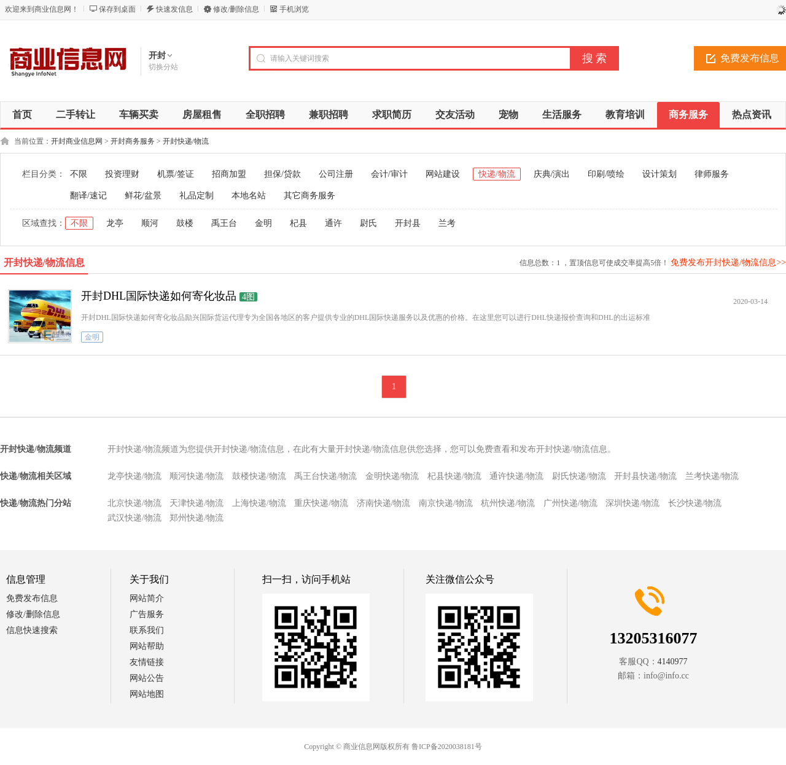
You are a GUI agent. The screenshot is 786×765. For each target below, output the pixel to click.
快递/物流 (496, 174)
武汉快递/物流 (134, 517)
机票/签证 (175, 174)
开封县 (408, 223)
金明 (263, 223)
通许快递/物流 (516, 476)
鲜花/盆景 (143, 195)
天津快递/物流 (196, 503)
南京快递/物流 (446, 503)
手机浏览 (294, 9)
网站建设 (443, 174)
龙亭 (114, 223)
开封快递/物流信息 (44, 262)
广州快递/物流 (570, 503)
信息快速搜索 (32, 630)
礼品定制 (196, 195)
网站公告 (147, 678)
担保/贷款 (282, 174)
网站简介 (147, 598)
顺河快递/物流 (196, 476)
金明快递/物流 (392, 476)
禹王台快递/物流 (325, 476)
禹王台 (224, 223)
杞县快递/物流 (454, 476)
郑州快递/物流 (196, 517)
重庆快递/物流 (321, 503)
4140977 (673, 661)
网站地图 (147, 694)
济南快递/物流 (384, 503)
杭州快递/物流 (508, 503)
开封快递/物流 (186, 141)
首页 (22, 114)
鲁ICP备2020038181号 (446, 746)
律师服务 (712, 174)
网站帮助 (147, 646)
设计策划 (659, 174)
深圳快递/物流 (632, 503)
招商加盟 (229, 174)
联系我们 (147, 630)
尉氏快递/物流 (579, 476)
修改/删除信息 (236, 9)
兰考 (447, 223)
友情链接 (147, 662)
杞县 (298, 223)
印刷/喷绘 (606, 174)
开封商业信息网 (77, 141)
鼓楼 (184, 223)
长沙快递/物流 (695, 503)
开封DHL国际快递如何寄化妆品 (158, 296)
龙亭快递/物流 (134, 476)
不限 (78, 174)
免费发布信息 (32, 598)
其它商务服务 (309, 195)
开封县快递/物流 (645, 476)
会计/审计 (389, 174)
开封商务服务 (133, 141)
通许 (333, 223)
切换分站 (163, 67)
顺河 (149, 223)
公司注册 (336, 174)
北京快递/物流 (134, 503)
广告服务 (147, 614)
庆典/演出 (552, 174)
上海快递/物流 (259, 503)
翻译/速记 (88, 195)
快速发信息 (174, 9)
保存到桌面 (117, 9)
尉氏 (368, 223)
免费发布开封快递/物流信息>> (728, 262)
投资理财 (122, 174)
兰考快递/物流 (712, 476)
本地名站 (249, 195)
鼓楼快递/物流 (259, 476)
